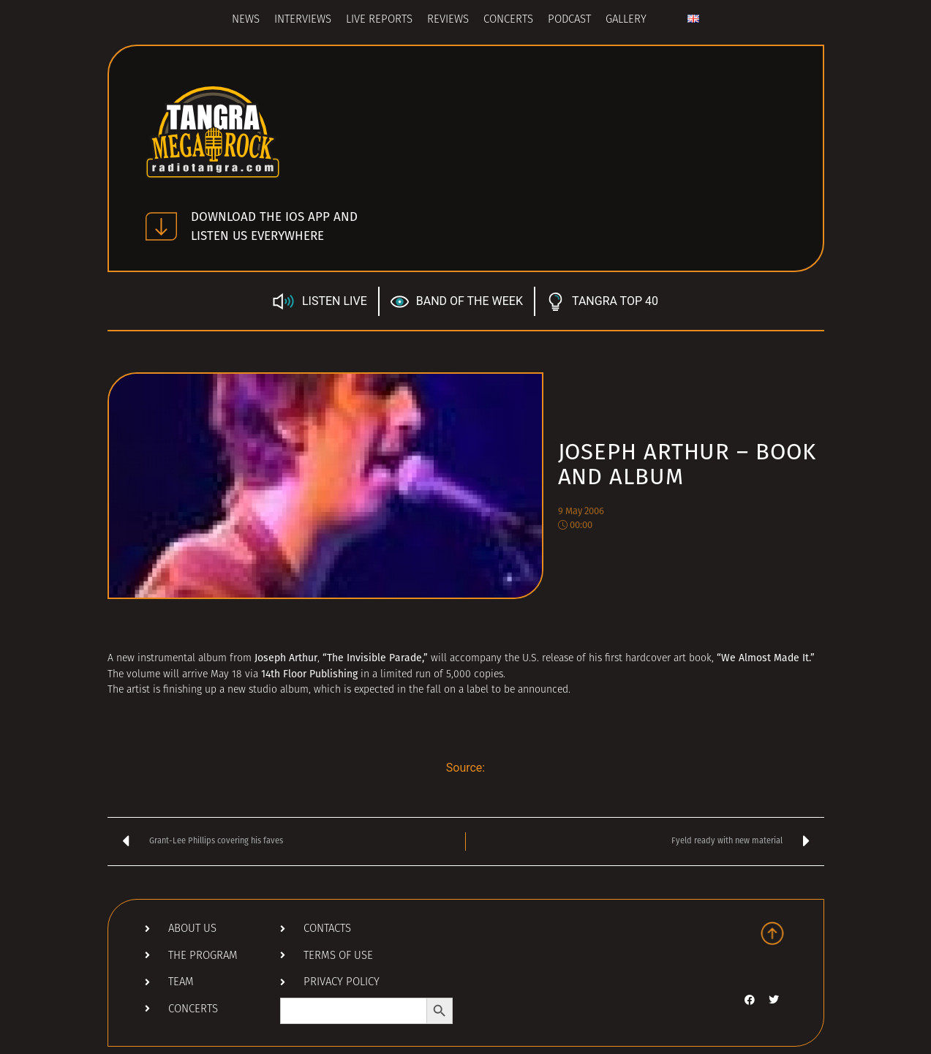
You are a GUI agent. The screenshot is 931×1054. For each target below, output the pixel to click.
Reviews (448, 20)
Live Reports (379, 20)
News (246, 20)
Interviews (302, 20)
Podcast (569, 20)
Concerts (508, 20)
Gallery (626, 20)
